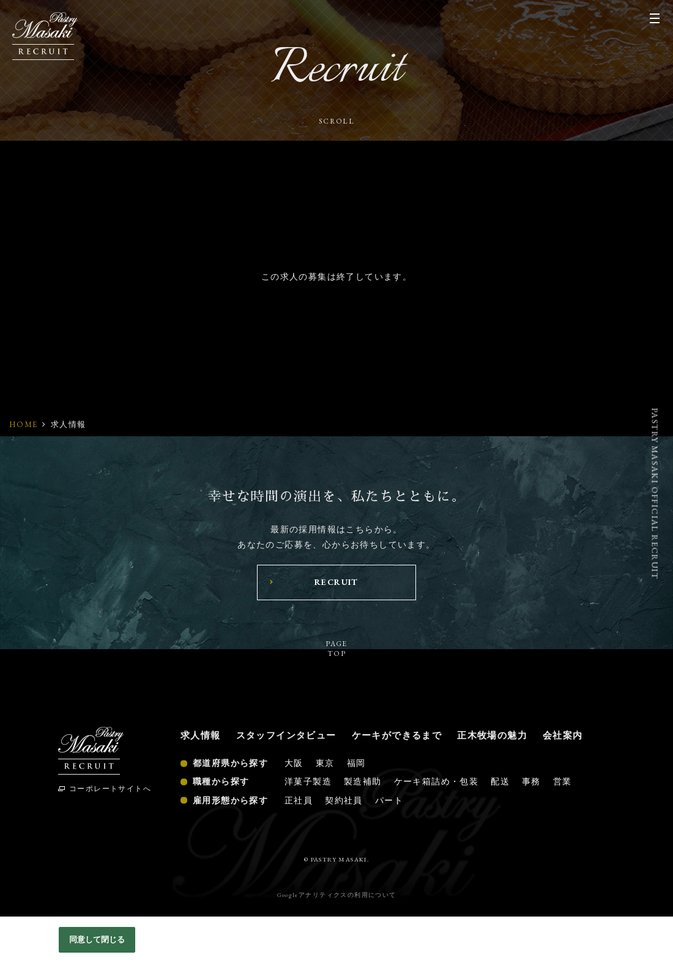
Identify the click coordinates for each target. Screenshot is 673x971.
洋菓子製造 (308, 781)
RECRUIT (336, 581)
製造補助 (363, 781)
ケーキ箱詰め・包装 (436, 781)
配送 (500, 781)
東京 (325, 762)
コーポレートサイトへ (110, 789)
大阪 (293, 762)
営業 (562, 781)
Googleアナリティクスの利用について (336, 895)
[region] (336, 944)
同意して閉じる (97, 939)
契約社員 (344, 800)
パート (389, 800)
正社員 (298, 800)
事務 (531, 781)
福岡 (356, 762)
